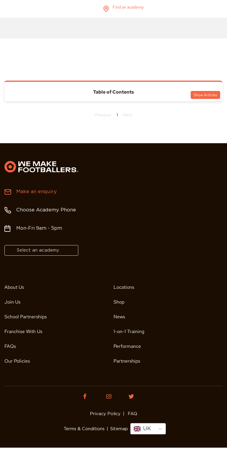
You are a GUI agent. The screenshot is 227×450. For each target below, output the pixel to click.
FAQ (130, 414)
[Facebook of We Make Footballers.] (90, 396)
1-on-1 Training (129, 331)
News (119, 317)
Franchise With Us (23, 331)
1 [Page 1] (117, 115)
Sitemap (117, 430)
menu (217, 9)
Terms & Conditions (85, 430)
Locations (124, 287)
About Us (14, 287)
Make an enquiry (35, 192)
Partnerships (127, 361)
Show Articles (205, 94)
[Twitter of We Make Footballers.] (137, 396)
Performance (127, 346)
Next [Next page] (127, 115)
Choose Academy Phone (45, 210)
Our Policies (17, 361)
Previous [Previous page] (103, 115)
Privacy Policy (106, 414)
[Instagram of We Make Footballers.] (113, 396)
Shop (119, 302)
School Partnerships (25, 317)
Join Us (12, 302)
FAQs (10, 346)
